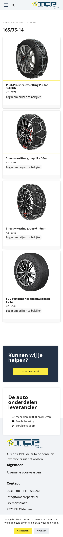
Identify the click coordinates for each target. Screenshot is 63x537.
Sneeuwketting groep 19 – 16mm (27, 158)
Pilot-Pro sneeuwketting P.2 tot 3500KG (27, 87)
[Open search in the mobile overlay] (13, 5)
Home (6, 22)
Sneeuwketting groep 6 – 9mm (26, 228)
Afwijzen (41, 530)
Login (9, 97)
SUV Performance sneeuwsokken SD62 (28, 300)
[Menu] (6, 5)
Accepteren (23, 530)
